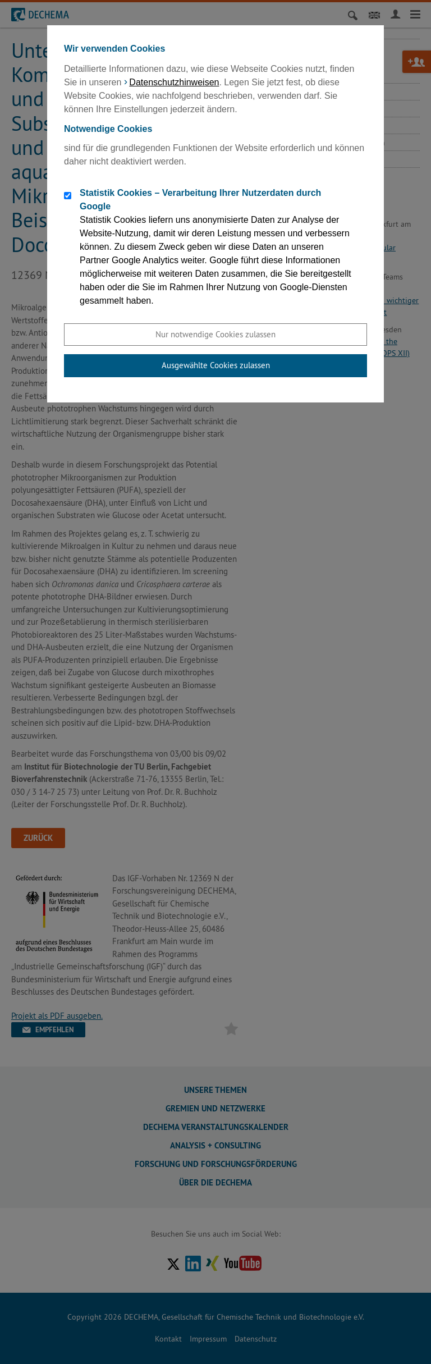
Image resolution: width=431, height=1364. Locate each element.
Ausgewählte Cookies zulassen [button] (216, 365)
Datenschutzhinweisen (174, 82)
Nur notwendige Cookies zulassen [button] (215, 334)
